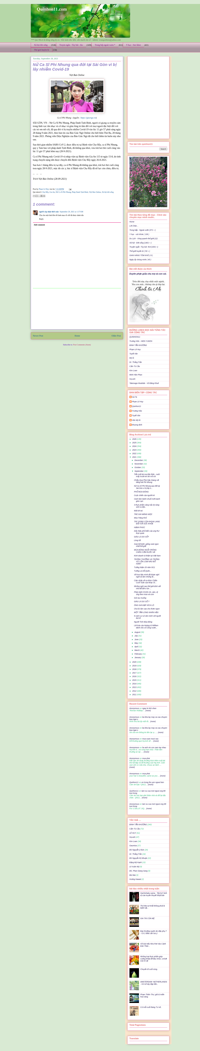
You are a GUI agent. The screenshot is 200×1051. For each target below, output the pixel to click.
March (137, 650)
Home (77, 335)
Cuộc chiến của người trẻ (144, 495)
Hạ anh (132, 379)
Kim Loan (133, 370)
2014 (134, 684)
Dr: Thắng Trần (135, 362)
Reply (41, 219)
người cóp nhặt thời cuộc (49, 212)
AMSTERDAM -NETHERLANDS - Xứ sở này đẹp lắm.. (153, 983)
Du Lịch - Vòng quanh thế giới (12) (143, 238)
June (136, 639)
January (138, 657)
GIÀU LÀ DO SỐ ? (141, 601)
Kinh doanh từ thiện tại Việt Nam (147, 556)
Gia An (52, 192)
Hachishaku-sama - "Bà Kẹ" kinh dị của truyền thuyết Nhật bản (153, 894)
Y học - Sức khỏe (133, 45)
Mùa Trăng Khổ (140, 518)
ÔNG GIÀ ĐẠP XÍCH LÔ (144, 605)
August (137, 632)
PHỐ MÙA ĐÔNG (141, 492)
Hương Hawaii (135, 879)
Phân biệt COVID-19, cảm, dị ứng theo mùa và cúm (146, 593)
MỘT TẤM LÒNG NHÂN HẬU (146, 612)
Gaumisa (133, 846)
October (138, 467)
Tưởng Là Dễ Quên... (142, 571)
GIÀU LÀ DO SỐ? (141, 537)
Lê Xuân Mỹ (134, 867)
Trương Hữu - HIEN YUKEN (140, 341)
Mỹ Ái (131, 358)
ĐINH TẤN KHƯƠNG (138, 345)
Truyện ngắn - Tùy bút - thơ (71, 45)
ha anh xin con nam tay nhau (154, 747)
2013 (134, 687)
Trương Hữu (137, 411)
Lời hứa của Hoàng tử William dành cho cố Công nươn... (146, 626)
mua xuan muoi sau (150, 739)
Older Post (116, 335)
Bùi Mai (132, 875)
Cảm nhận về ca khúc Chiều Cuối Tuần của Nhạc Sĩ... (145, 581)
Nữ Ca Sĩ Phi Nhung (63, 192)
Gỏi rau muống (140, 598)
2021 (134, 457)
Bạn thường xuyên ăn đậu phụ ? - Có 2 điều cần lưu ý (153, 932)
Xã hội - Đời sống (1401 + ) (140, 243)
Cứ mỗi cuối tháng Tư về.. (151, 1007)
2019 (134, 666)
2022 (134, 453)
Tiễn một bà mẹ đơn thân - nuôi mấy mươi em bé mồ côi (147, 475)
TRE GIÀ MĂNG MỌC (143, 514)
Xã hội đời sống (108, 192)
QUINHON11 (134, 337)
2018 (134, 669)
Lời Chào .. (133, 226)
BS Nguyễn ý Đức (136, 850)
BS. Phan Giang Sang (138, 871)
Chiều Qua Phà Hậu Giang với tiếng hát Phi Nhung (146, 481)
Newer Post (38, 335)
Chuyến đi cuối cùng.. (149, 969)
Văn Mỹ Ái (136, 420)
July (136, 636)
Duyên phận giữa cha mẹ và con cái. (148, 274)
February (138, 654)
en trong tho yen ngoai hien (152, 782)
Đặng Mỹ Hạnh (135, 862)
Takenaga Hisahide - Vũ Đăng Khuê (144, 383)
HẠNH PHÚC (139, 527)
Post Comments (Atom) (82, 345)
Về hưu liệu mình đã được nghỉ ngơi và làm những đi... (146, 576)
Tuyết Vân (133, 354)
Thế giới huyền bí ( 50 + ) (139, 251)
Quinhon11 (136, 406)
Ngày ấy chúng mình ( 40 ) (140, 260)
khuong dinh (137, 425)
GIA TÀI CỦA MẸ (147, 918)
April (136, 647)
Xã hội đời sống (41, 45)
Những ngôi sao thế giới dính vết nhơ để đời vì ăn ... (147, 587)
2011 (134, 694)
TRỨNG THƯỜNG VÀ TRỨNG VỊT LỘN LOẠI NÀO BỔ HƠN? (146, 561)
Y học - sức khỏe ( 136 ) (139, 234)
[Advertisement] (77, 308)
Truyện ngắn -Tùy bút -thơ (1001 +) (143, 247)
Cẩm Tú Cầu (134, 366)
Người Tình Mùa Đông (143, 622)
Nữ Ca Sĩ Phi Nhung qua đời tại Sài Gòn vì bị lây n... (147, 487)
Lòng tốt (137, 540)
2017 (134, 673)
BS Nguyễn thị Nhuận (138, 858)
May (136, 643)
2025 (134, 443)
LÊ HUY (132, 833)
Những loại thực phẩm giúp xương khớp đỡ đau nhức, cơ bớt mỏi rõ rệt (153, 958)
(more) (148, 710)
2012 (134, 691)
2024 (134, 446)
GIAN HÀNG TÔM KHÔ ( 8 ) (141, 255)
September (139, 471)
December (138, 460)
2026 (134, 439)
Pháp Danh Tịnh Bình (80, 192)
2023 (134, 450)
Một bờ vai (138, 511)
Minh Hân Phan (135, 375)
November (138, 464)
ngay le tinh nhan (149, 708)
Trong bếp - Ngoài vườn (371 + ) (142, 230)
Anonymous (134, 708)
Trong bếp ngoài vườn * (105, 45)
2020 (134, 662)
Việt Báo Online (95, 192)
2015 (134, 680)
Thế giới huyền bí (41, 50)
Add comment (39, 225)
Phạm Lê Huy (44, 189)
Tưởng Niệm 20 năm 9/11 (144, 567)
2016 (134, 676)
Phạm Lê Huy (135, 349)
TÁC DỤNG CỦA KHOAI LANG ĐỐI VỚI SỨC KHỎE (147, 522)
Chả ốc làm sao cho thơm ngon (147, 609)
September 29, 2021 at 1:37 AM (71, 212)
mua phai (146, 758)
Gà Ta (134, 397)
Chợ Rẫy (45, 192)
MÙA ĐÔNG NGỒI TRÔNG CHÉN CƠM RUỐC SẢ (145, 551)
